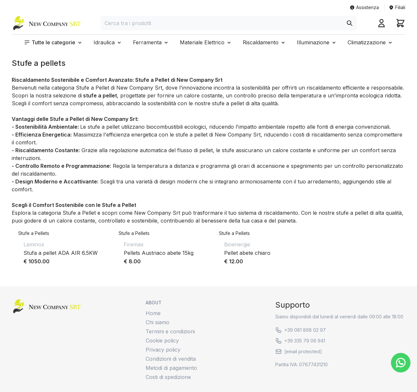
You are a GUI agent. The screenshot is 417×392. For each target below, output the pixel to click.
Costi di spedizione (168, 377)
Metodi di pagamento (171, 368)
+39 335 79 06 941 (300, 341)
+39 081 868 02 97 (300, 330)
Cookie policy (162, 340)
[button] (53, 42)
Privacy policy (163, 349)
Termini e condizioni (170, 331)
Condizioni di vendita (171, 359)
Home (153, 313)
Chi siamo (157, 322)
